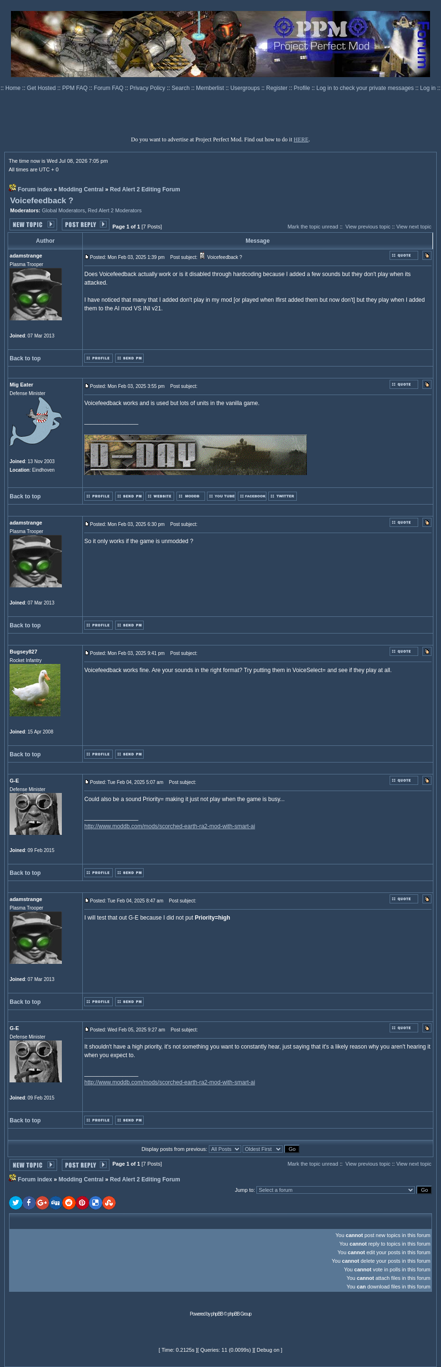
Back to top (25, 358)
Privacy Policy (148, 88)
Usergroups (245, 88)
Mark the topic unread (312, 226)
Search (181, 88)
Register (277, 88)
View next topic (413, 226)
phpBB (217, 1314)
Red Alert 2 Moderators (115, 210)
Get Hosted (42, 88)
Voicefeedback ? (41, 200)
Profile (303, 88)
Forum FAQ (109, 88)
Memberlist (210, 88)
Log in (428, 88)
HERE (301, 139)
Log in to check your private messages (365, 88)
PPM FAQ (75, 88)
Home (13, 88)
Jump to (244, 1190)
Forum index (35, 189)
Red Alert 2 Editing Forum (145, 189)
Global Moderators (63, 210)
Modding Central (81, 189)
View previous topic (368, 226)
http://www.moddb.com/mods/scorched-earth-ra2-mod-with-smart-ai (169, 826)
